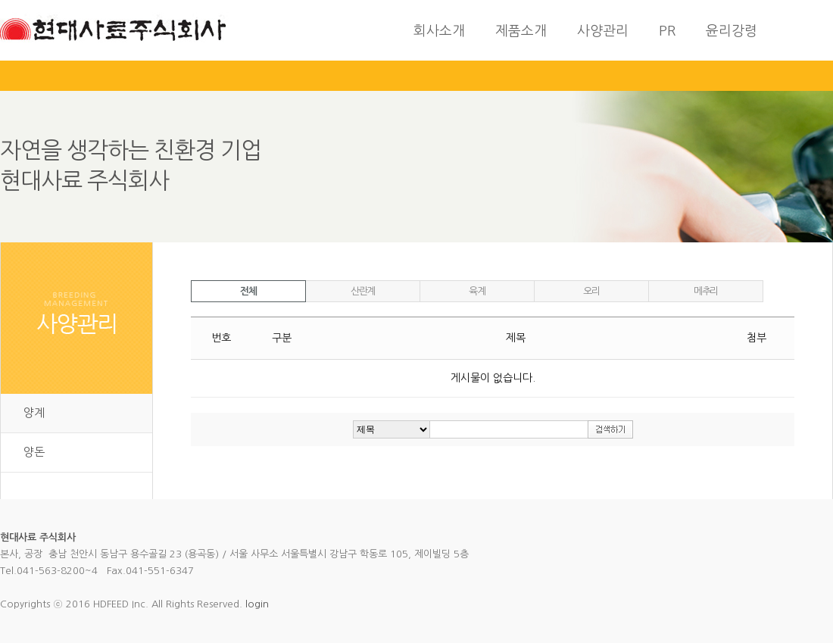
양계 (34, 412)
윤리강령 (731, 31)
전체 (248, 291)
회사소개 (439, 31)
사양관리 (603, 31)
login (257, 604)
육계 (477, 291)
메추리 (706, 291)
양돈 (34, 451)
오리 (591, 291)
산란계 (363, 291)
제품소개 (521, 31)
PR (667, 31)
